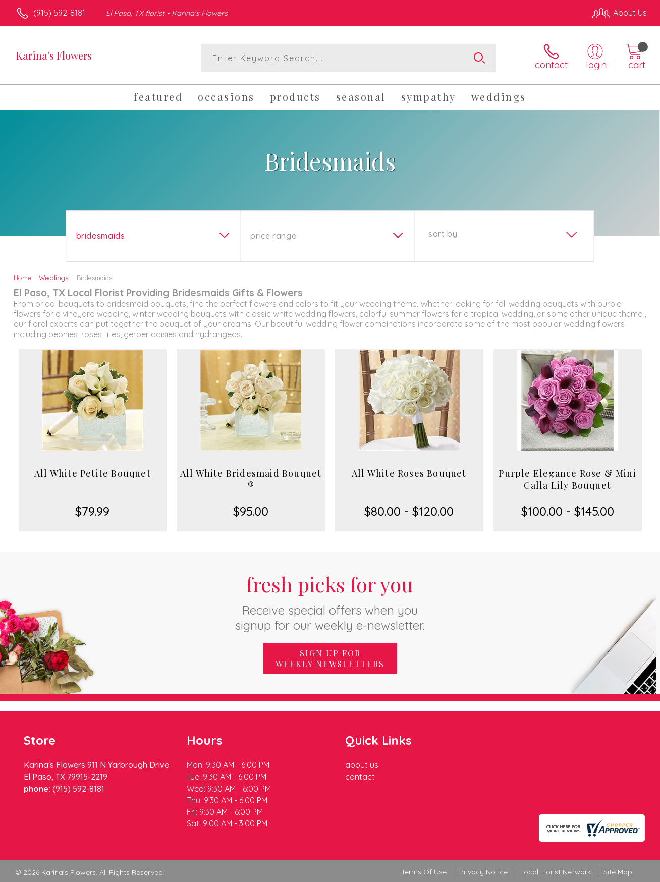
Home (22, 277)
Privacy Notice (483, 871)
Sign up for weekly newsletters (330, 658)
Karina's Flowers (54, 55)
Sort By (442, 234)
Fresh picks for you (330, 602)
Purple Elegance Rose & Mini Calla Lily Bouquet (567, 479)
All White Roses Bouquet (409, 473)
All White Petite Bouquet (92, 473)
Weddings (53, 277)
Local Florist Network (555, 871)
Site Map (617, 871)
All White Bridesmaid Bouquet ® (251, 479)
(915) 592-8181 (59, 13)
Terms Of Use (424, 871)
